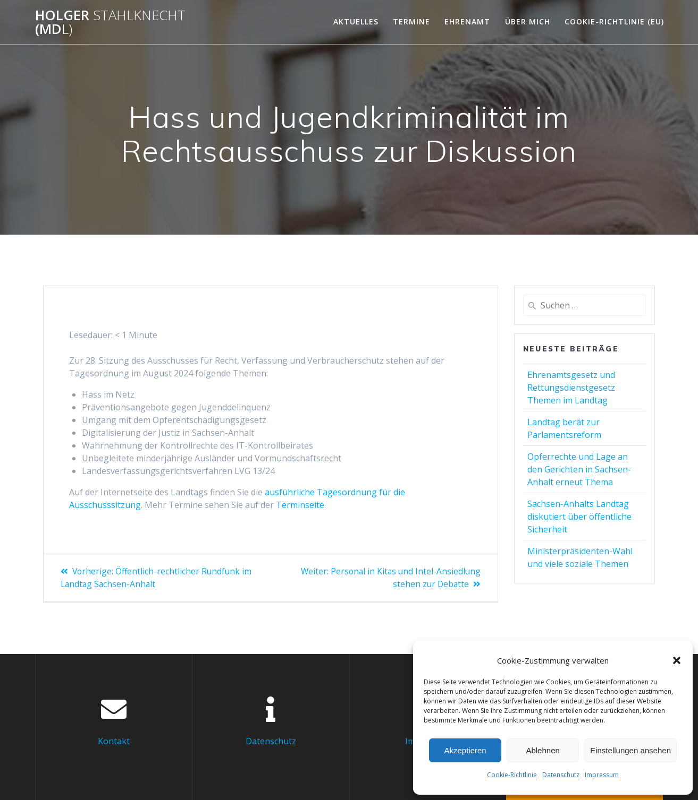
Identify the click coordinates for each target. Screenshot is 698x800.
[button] (676, 660)
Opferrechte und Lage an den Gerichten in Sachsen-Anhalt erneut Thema (579, 469)
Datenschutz (560, 774)
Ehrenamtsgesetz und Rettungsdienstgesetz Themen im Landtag (571, 387)
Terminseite (300, 505)
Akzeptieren (465, 750)
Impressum (602, 774)
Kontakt (114, 740)
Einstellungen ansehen (630, 750)
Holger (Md (110, 22)
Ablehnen (542, 750)
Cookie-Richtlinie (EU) (614, 21)
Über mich (527, 21)
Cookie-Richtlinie (512, 774)
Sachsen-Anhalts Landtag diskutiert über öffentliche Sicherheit (579, 516)
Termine (411, 21)
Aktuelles (356, 21)
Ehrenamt (467, 21)
